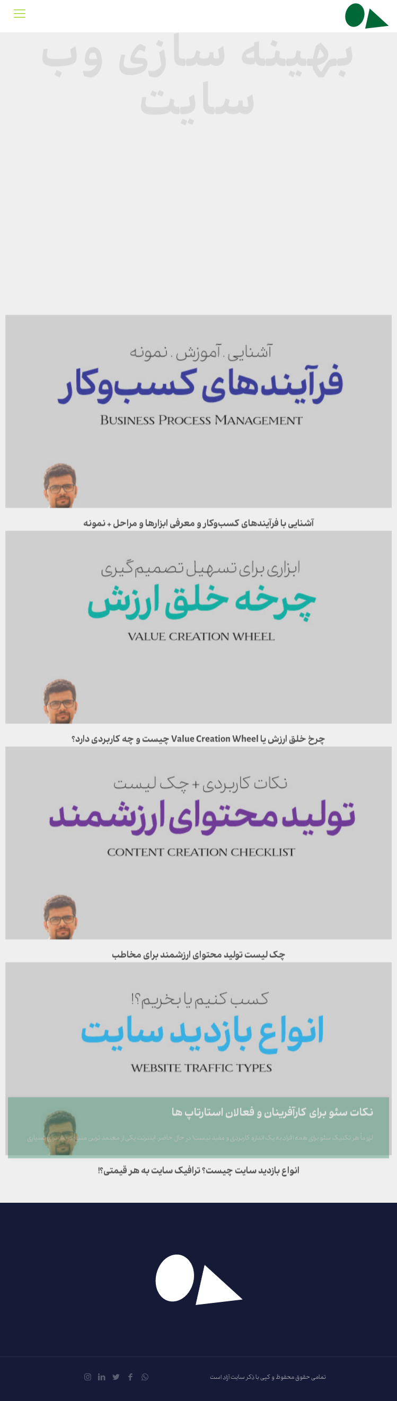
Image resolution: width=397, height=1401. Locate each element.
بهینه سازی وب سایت (198, 78)
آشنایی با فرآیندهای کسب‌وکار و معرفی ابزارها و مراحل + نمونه (198, 470)
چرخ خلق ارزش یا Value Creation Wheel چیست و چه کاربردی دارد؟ (198, 686)
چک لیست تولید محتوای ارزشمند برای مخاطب (199, 901)
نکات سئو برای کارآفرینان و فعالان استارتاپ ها (272, 1126)
